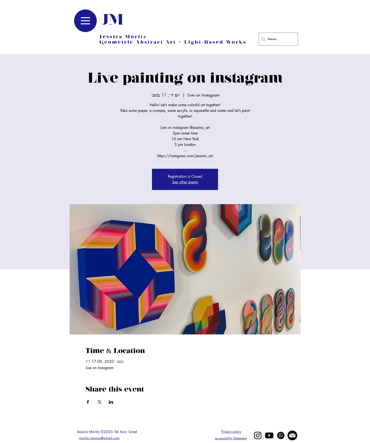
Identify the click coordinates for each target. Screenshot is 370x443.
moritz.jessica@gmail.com (99, 438)
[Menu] (85, 20)
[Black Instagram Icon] (258, 435)
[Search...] (278, 39)
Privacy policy (231, 431)
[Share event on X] (99, 402)
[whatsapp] (281, 435)
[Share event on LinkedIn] (111, 402)
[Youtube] (269, 435)
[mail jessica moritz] (292, 435)
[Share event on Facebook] (88, 402)
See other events (185, 182)
